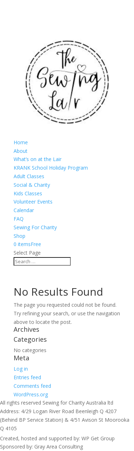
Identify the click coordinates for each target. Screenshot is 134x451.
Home (21, 142)
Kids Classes (28, 193)
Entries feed (27, 377)
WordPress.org (31, 394)
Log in (21, 368)
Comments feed (32, 385)
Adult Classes (29, 176)
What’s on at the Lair (37, 159)
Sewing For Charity (35, 227)
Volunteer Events (33, 201)
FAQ (19, 218)
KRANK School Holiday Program (51, 167)
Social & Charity (32, 184)
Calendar (24, 210)
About (21, 150)
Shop (19, 235)
